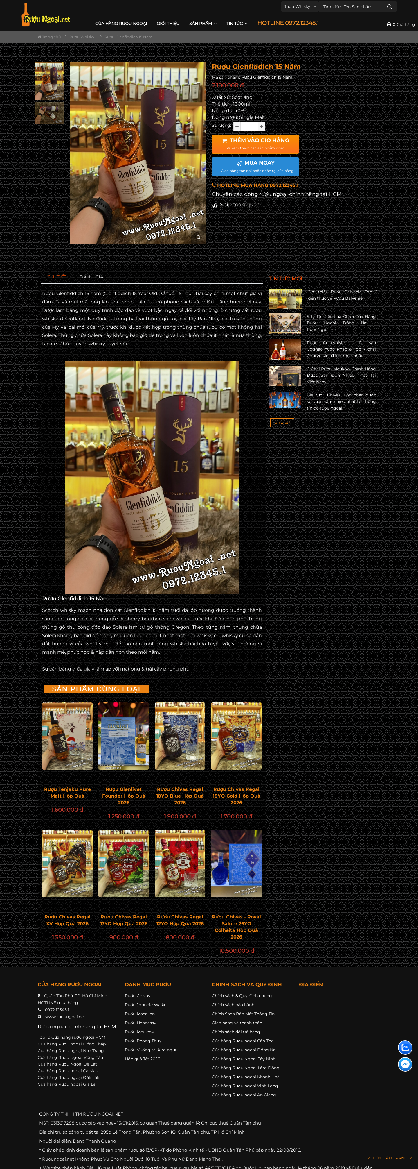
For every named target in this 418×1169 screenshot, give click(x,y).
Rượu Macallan (140, 1013)
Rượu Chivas (137, 995)
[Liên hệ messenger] (405, 1064)
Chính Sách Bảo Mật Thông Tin (243, 1013)
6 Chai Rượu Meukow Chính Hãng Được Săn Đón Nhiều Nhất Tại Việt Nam (341, 375)
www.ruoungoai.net (65, 1016)
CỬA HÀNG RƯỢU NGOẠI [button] (121, 23)
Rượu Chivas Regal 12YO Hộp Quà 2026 (180, 920)
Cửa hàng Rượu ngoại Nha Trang (71, 1050)
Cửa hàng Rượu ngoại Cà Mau (68, 1070)
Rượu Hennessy (140, 1022)
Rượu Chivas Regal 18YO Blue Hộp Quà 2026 (180, 796)
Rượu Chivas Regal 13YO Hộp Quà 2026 (123, 920)
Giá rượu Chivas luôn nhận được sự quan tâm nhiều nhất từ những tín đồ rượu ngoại (341, 401)
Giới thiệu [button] (168, 23)
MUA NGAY (257, 166)
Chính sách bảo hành (233, 1004)
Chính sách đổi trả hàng (236, 1031)
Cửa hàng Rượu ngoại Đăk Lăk (68, 1077)
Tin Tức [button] (236, 23)
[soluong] (249, 126)
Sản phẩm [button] (203, 23)
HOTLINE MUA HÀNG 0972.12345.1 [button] (255, 185)
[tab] (57, 277)
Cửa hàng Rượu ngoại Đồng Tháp (72, 1044)
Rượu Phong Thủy (143, 1040)
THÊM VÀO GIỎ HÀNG (255, 144)
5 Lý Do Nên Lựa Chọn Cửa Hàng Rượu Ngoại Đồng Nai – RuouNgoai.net (341, 323)
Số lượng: (221, 125)
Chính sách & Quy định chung (242, 995)
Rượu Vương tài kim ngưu (151, 1049)
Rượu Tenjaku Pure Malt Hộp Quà (67, 793)
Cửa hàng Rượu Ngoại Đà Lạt (67, 1064)
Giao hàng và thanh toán (237, 1022)
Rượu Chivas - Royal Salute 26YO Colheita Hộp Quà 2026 (236, 927)
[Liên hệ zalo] (405, 1047)
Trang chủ (49, 37)
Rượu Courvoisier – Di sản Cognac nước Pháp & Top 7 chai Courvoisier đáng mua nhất (341, 349)
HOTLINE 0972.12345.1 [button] (288, 23)
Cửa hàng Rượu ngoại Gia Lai (67, 1084)
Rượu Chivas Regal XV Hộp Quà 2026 (67, 920)
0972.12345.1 (57, 1009)
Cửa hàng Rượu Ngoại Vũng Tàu (70, 1057)
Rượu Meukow (139, 1031)
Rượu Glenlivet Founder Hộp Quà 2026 (123, 796)
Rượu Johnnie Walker (146, 1004)
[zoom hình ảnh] (198, 237)
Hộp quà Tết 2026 (142, 1058)
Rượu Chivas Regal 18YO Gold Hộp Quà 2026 (236, 796)
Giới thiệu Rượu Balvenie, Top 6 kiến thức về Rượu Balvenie (342, 295)
